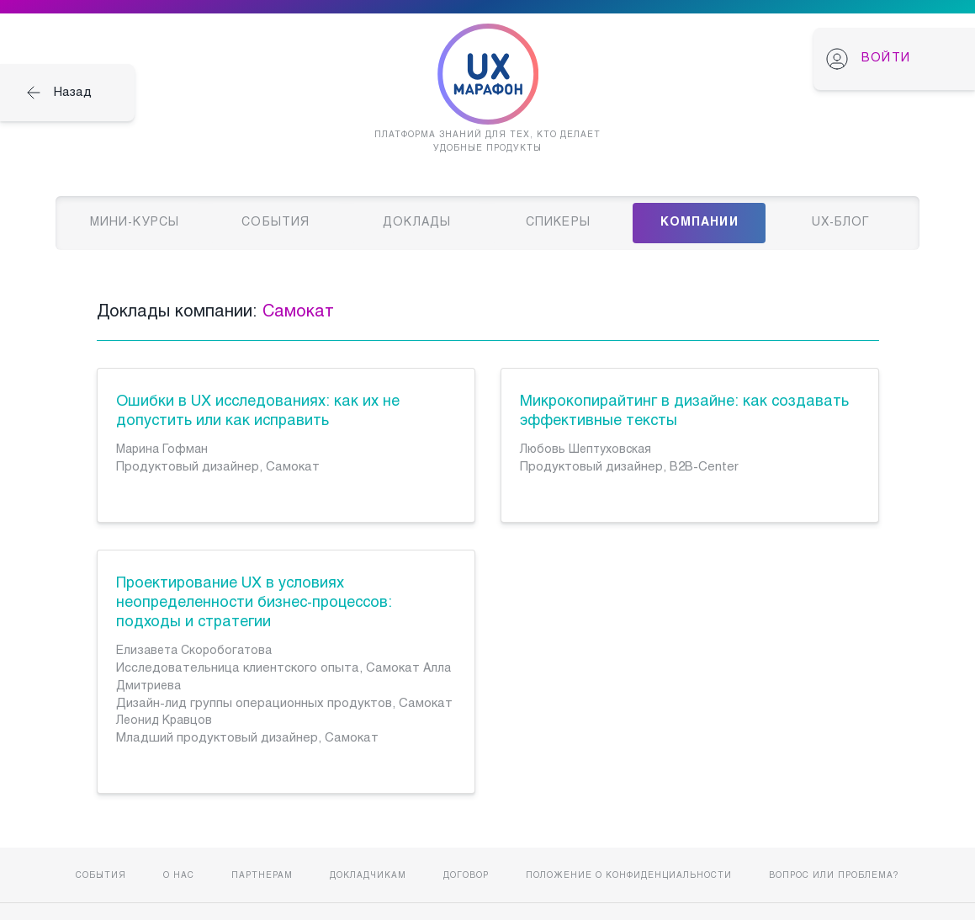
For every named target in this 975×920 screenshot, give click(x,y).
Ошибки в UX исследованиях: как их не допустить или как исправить (258, 411)
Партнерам (262, 876)
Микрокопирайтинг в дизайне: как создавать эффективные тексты (684, 411)
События (101, 876)
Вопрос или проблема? (834, 876)
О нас (178, 876)
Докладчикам (368, 876)
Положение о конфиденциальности (629, 876)
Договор (466, 876)
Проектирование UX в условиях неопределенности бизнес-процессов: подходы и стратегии (254, 603)
